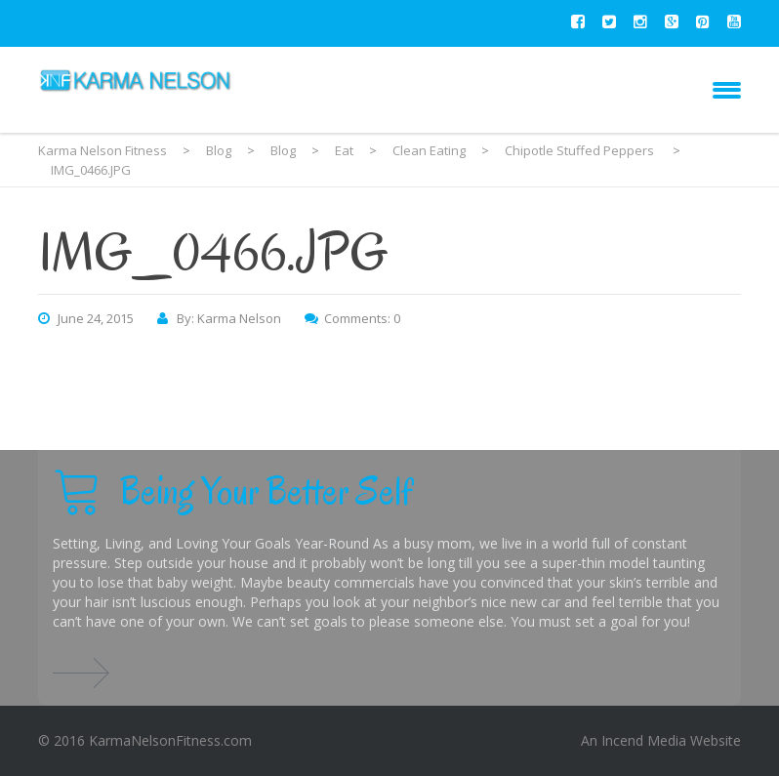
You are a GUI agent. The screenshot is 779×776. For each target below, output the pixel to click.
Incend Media (643, 740)
